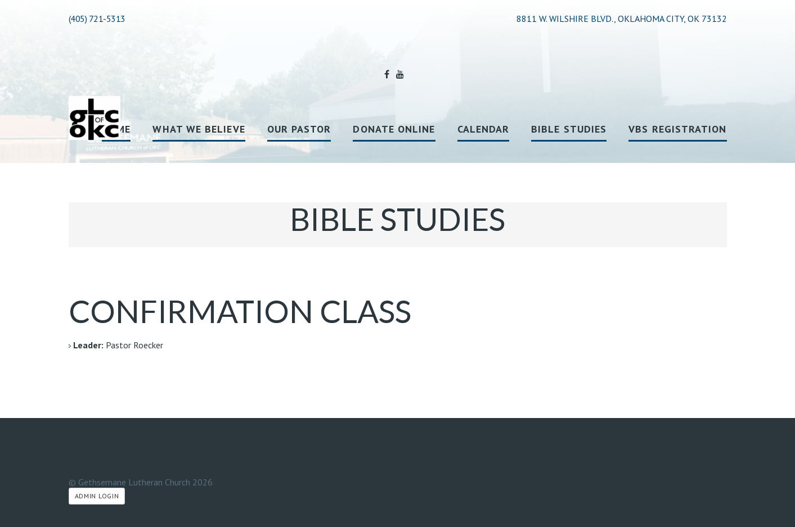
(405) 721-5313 (97, 18)
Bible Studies (569, 128)
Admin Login (97, 496)
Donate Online (394, 128)
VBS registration (677, 128)
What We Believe (198, 128)
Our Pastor (299, 128)
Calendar (483, 128)
